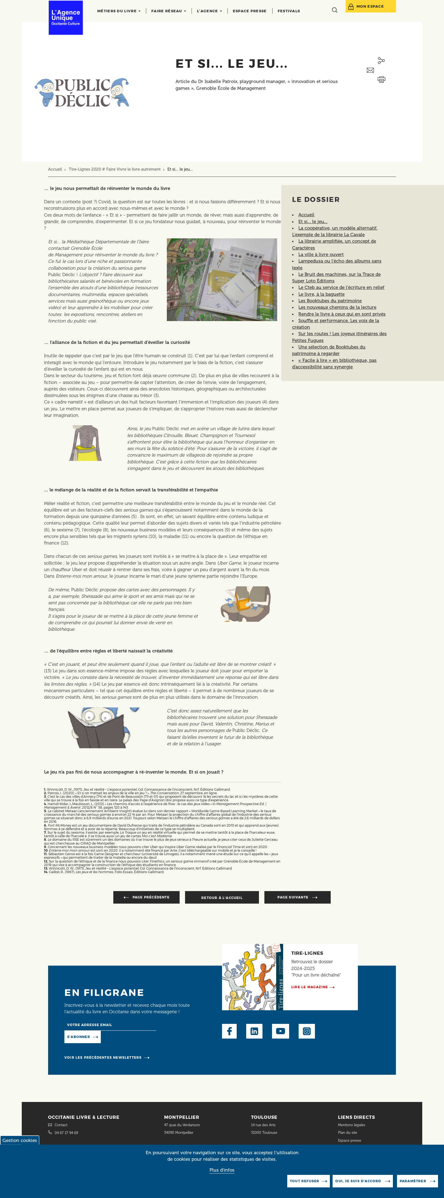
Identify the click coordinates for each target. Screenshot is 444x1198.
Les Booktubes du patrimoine (330, 300)
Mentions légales (352, 1125)
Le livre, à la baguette (321, 294)
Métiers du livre (118, 11)
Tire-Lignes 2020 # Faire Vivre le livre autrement (115, 169)
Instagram (307, 1031)
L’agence (209, 11)
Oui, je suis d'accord (358, 1181)
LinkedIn (254, 1031)
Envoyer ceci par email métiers (381, 70)
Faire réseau (168, 11)
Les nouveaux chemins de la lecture (337, 307)
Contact (61, 1125)
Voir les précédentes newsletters (103, 1057)
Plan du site (347, 1133)
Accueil (55, 169)
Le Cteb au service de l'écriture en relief (341, 287)
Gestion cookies (19, 1140)
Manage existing (123, 1036)
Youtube (280, 1031)
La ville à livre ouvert (321, 254)
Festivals (289, 11)
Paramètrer (413, 1181)
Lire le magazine (309, 987)
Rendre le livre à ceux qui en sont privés (342, 314)
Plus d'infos (222, 1170)
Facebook (229, 1031)
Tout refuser (304, 1181)
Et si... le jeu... (312, 221)
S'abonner (78, 1037)
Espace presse (250, 11)
